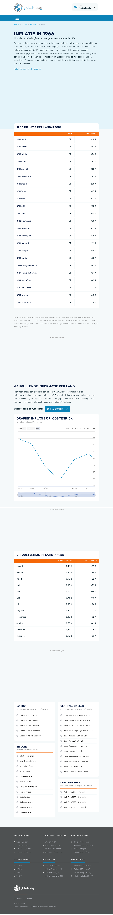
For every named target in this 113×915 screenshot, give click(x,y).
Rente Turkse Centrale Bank (72, 767)
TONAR (18, 876)
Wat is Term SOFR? (51, 845)
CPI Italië (20, 206)
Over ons (28, 899)
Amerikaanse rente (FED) (82, 845)
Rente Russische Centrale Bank (74, 762)
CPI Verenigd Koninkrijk (27, 265)
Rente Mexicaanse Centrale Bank (75, 756)
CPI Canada (21, 147)
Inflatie (24, 25)
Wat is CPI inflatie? (51, 866)
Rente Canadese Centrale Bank (74, 736)
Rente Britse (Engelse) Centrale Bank (76, 731)
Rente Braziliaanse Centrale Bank (75, 726)
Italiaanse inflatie (24, 802)
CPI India (20, 199)
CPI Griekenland (24, 176)
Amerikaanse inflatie (26, 761)
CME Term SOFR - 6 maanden (73, 802)
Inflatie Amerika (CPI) (52, 869)
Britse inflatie (23, 771)
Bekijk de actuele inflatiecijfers (27, 69)
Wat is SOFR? (49, 842)
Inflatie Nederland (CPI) (53, 876)
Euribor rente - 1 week (26, 715)
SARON (18, 866)
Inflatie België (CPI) (51, 873)
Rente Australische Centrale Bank (75, 720)
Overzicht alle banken (80, 842)
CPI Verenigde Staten (26, 273)
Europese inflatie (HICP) (27, 787)
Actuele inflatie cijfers (81, 866)
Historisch (34, 25)
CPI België (21, 139)
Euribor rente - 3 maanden (28, 726)
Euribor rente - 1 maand (27, 720)
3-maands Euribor (22, 849)
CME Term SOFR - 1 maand (72, 792)
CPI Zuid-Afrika (23, 280)
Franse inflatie (23, 792)
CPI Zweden (22, 295)
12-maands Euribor (23, 852)
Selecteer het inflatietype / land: (28, 409)
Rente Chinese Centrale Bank (73, 741)
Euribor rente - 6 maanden (28, 731)
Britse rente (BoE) (79, 849)
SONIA (17, 873)
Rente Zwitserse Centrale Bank (74, 772)
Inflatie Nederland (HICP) (82, 876)
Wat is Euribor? (21, 842)
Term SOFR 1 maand (52, 849)
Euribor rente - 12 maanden (28, 736)
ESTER (18, 869)
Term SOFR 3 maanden (53, 852)
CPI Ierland (21, 184)
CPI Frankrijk (22, 169)
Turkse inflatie (23, 812)
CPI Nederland (23, 228)
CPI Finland (21, 161)
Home (16, 25)
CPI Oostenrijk (23, 243)
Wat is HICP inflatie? (80, 869)
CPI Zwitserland (23, 302)
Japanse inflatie (24, 807)
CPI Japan (21, 213)
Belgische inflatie (24, 766)
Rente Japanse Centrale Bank (73, 751)
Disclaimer (18, 899)
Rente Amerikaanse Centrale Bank (75, 715)
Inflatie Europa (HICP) (81, 873)
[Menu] (17, 18)
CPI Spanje (21, 258)
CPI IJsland (21, 191)
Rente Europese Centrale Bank (73, 746)
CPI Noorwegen (23, 236)
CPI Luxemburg (23, 221)
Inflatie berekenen (25, 756)
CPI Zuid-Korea (23, 288)
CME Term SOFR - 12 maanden (74, 807)
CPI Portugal (22, 250)
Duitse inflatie (23, 782)
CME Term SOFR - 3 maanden (73, 797)
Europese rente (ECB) (80, 852)
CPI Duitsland (22, 154)
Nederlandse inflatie (26, 797)
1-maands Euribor (22, 845)
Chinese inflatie (24, 776)
